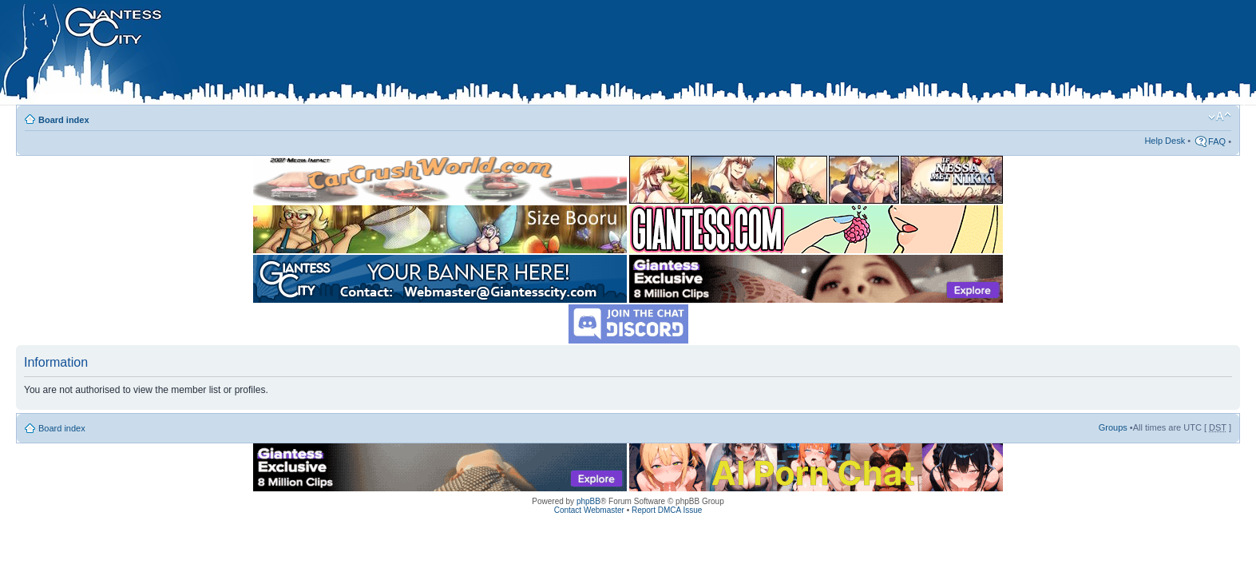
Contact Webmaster (589, 510)
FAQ (1217, 141)
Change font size (1219, 116)
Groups (1113, 427)
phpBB (588, 501)
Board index (63, 120)
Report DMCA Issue (667, 510)
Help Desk (1164, 140)
